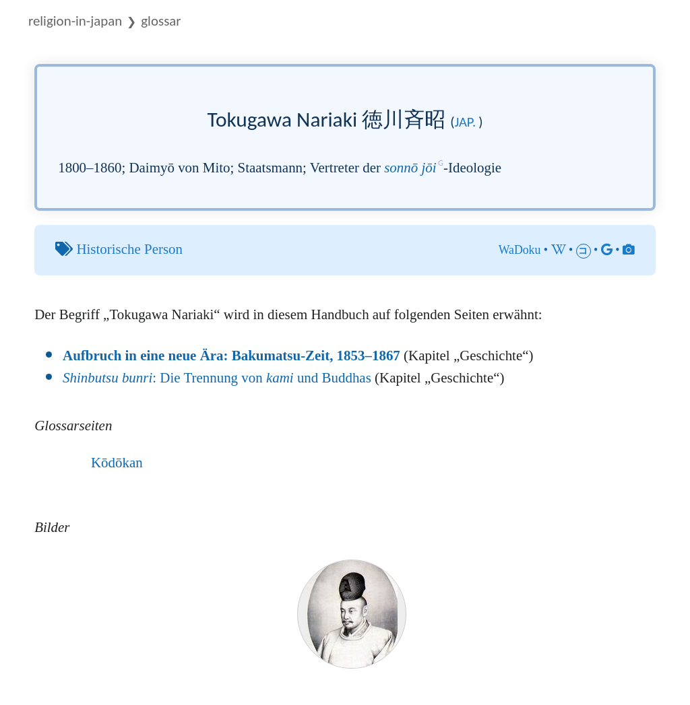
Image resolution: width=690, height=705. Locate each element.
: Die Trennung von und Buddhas (217, 378)
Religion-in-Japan (75, 21)
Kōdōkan (117, 463)
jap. (465, 122)
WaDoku (520, 250)
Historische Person (129, 249)
